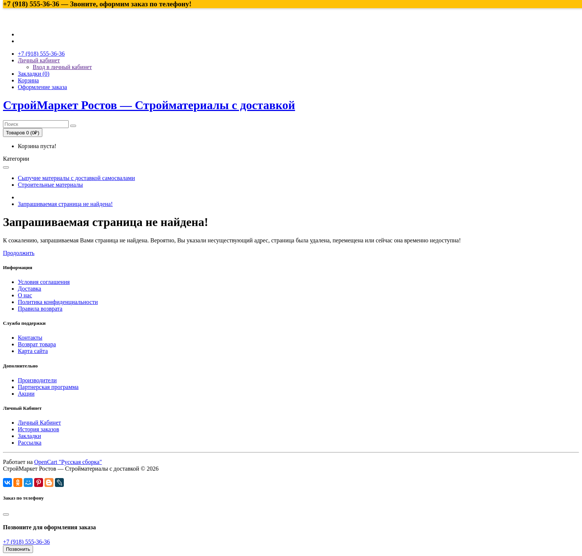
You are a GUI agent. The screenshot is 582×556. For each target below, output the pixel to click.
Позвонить (18, 549)
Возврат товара (37, 344)
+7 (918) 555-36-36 (26, 542)
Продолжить (19, 253)
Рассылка (30, 442)
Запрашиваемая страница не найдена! (65, 204)
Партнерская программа (48, 387)
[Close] (6, 514)
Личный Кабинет (39, 422)
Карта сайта (33, 351)
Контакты (30, 337)
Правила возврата (40, 308)
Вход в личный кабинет (62, 67)
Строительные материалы (50, 184)
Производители (37, 380)
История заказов (38, 429)
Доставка (29, 288)
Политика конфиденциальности (58, 302)
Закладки (29, 436)
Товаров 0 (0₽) (22, 132)
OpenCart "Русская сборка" (68, 462)
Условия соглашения (44, 282)
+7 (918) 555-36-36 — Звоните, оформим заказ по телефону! (97, 4)
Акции (26, 393)
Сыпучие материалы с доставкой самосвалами (76, 178)
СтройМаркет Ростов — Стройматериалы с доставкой (149, 105)
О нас (25, 295)
